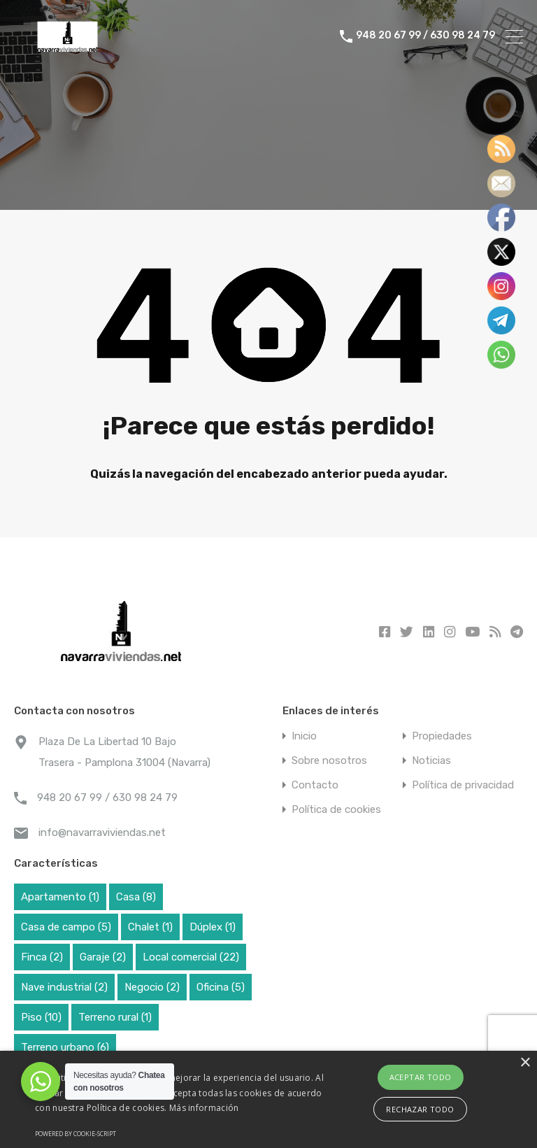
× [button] (525, 1063)
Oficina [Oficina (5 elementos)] (220, 987)
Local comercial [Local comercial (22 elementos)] (191, 957)
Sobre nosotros (329, 761)
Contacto (315, 785)
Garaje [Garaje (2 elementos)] (103, 957)
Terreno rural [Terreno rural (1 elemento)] (115, 1017)
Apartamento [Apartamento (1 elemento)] (60, 897)
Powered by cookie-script (75, 1133)
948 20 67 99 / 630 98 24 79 (425, 36)
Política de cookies (336, 810)
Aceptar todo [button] (420, 1077)
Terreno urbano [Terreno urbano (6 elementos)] (65, 1047)
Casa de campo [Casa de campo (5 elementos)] (66, 927)
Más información (204, 1108)
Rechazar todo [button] (420, 1109)
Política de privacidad (463, 785)
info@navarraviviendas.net (102, 832)
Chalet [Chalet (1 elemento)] (150, 927)
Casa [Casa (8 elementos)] (136, 897)
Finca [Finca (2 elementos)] (42, 957)
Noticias (431, 761)
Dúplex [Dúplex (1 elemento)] (212, 927)
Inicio (304, 736)
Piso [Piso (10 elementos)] (41, 1017)
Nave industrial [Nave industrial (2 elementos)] (64, 987)
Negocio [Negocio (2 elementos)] (152, 987)
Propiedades (442, 736)
